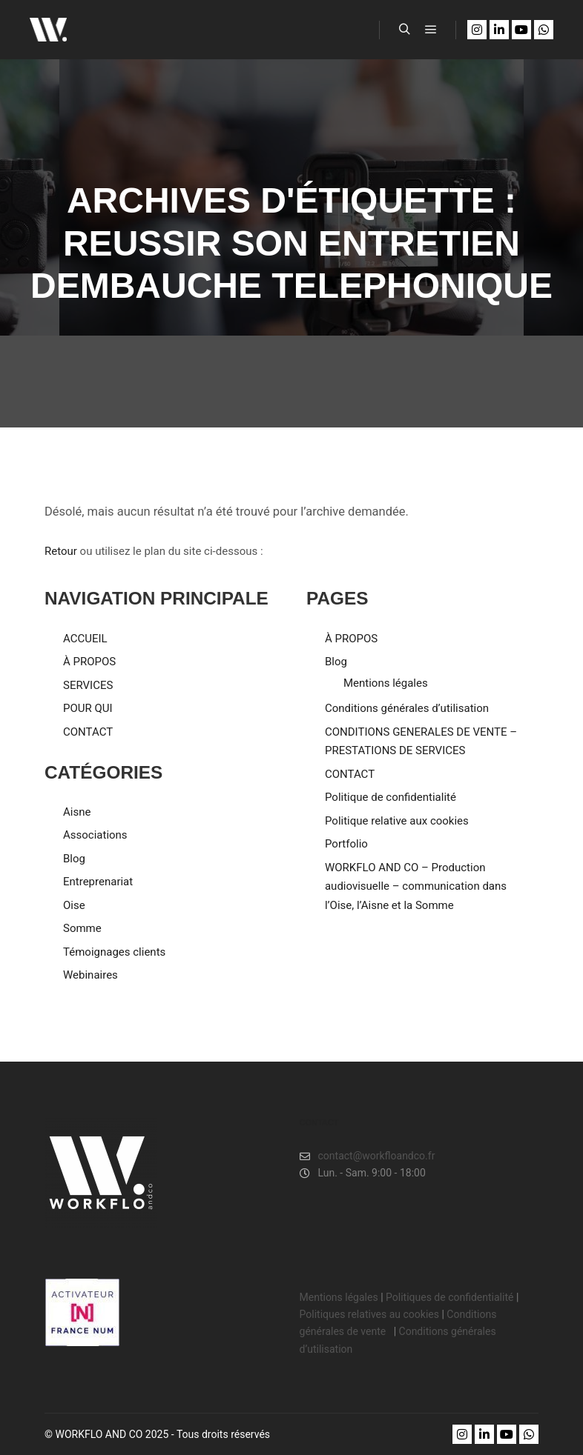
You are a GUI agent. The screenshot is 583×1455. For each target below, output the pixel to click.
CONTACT (88, 732)
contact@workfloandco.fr (367, 1156)
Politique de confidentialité (390, 797)
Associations (95, 835)
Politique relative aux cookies (397, 821)
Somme (82, 928)
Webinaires (90, 975)
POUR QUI (88, 708)
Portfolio (346, 843)
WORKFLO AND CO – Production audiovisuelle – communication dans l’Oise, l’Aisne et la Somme (416, 886)
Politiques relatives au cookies (369, 1314)
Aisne (76, 812)
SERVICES (88, 685)
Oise (74, 905)
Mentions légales (385, 683)
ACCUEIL (85, 638)
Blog (74, 858)
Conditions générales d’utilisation (407, 708)
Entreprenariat (98, 881)
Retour (61, 551)
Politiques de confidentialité (449, 1297)
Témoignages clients (114, 952)
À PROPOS (89, 661)
